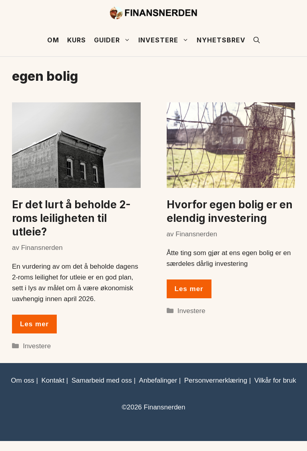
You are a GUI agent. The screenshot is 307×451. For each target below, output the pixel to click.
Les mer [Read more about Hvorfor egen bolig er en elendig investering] (189, 289)
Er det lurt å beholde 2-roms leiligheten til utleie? (71, 218)
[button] (256, 40)
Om (53, 40)
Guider (114, 40)
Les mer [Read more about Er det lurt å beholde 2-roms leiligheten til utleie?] (34, 324)
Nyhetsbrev (221, 40)
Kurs (76, 40)
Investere (165, 40)
